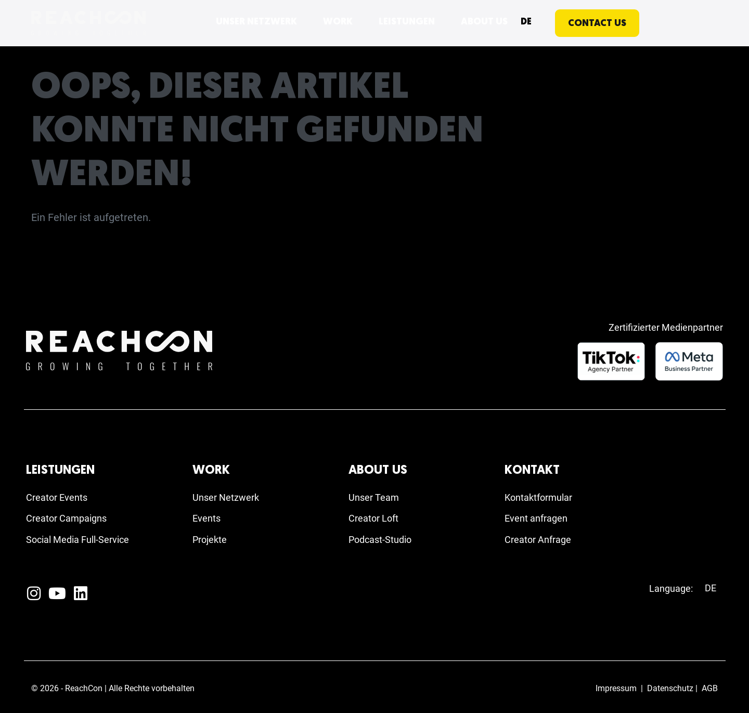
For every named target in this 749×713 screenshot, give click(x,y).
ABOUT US (484, 22)
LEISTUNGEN (407, 22)
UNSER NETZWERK (256, 22)
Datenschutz (670, 688)
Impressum (616, 688)
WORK (338, 22)
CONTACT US (597, 24)
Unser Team (376, 493)
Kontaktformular (543, 493)
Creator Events (60, 493)
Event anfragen (540, 516)
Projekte (211, 539)
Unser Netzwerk (229, 493)
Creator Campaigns (71, 516)
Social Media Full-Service (84, 539)
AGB (710, 688)
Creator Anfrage (542, 539)
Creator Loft (376, 516)
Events (208, 516)
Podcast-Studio (383, 539)
